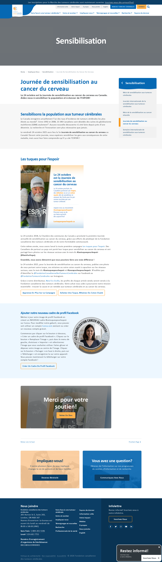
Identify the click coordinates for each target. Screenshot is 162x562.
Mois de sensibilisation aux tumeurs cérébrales (137, 93)
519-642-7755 (33, 534)
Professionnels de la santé (66, 531)
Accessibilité (61, 556)
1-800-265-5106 (38, 530)
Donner (142, 7)
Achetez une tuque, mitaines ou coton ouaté (81, 292)
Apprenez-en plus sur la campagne (39, 292)
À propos (86, 7)
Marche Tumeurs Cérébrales (123, 7)
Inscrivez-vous (120, 519)
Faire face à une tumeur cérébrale (45, 13)
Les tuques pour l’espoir (94, 246)
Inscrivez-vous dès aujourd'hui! (119, 2)
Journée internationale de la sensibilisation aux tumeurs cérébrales (134, 104)
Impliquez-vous (86, 13)
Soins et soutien (69, 13)
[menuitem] (46, 13)
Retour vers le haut (28, 442)
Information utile (62, 7)
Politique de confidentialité (30, 556)
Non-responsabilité (49, 556)
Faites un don (65, 415)
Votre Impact (75, 7)
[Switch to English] (105, 7)
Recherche (126, 13)
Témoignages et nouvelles (107, 13)
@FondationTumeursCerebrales (35, 276)
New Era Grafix (53, 280)
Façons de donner (141, 13)
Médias (82, 521)
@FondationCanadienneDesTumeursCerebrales (55, 273)
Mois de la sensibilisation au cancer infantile (137, 113)
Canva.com (47, 325)
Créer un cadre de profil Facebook (39, 366)
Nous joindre (96, 7)
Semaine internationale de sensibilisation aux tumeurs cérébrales (134, 132)
